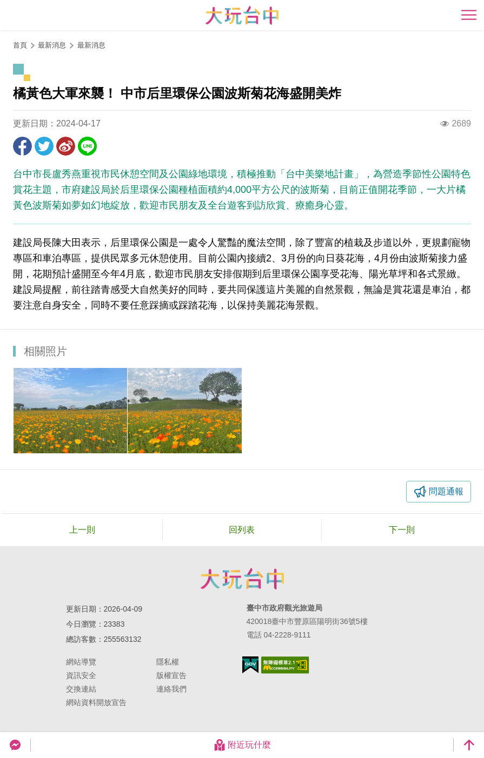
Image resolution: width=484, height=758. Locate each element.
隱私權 (167, 662)
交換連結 (81, 689)
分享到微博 (65, 146)
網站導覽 (81, 662)
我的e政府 (250, 664)
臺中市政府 (242, 578)
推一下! (44, 146)
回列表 (242, 529)
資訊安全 (81, 675)
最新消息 (91, 45)
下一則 (402, 529)
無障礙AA (285, 665)
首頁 (20, 45)
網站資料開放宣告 (96, 702)
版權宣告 (171, 675)
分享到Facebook (22, 146)
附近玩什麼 (242, 745)
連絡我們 (171, 689)
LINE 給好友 (87, 146)
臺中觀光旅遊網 (242, 15)
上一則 (82, 529)
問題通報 (446, 491)
